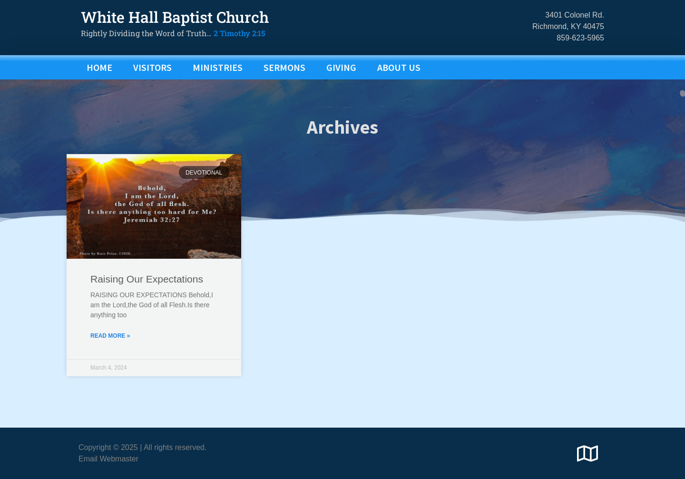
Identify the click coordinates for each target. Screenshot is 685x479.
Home (99, 67)
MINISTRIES (218, 67)
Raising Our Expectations (146, 299)
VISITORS (152, 67)
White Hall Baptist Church (175, 17)
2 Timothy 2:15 (239, 33)
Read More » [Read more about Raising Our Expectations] (110, 356)
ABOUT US (399, 67)
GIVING (341, 67)
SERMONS (284, 67)
